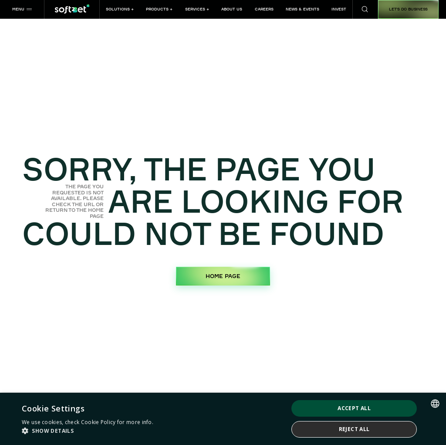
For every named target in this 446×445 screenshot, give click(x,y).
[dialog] (223, 419)
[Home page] (72, 9)
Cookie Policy (98, 422)
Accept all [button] (354, 408)
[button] (22, 9)
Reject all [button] (354, 429)
